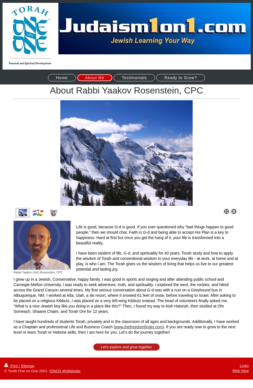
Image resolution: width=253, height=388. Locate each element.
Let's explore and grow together (126, 347)
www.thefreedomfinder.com (139, 327)
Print (11, 366)
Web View (240, 371)
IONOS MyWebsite (64, 371)
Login (244, 366)
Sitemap (27, 366)
